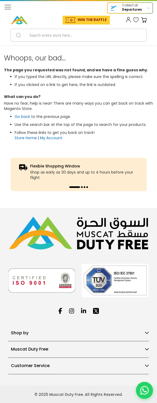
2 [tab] (82, 187)
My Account (51, 138)
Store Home (26, 138)
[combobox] (79, 35)
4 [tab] (87, 187)
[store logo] (19, 20)
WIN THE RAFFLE (92, 19)
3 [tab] (84, 187)
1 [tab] (74, 187)
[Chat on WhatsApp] (144, 390)
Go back (22, 116)
